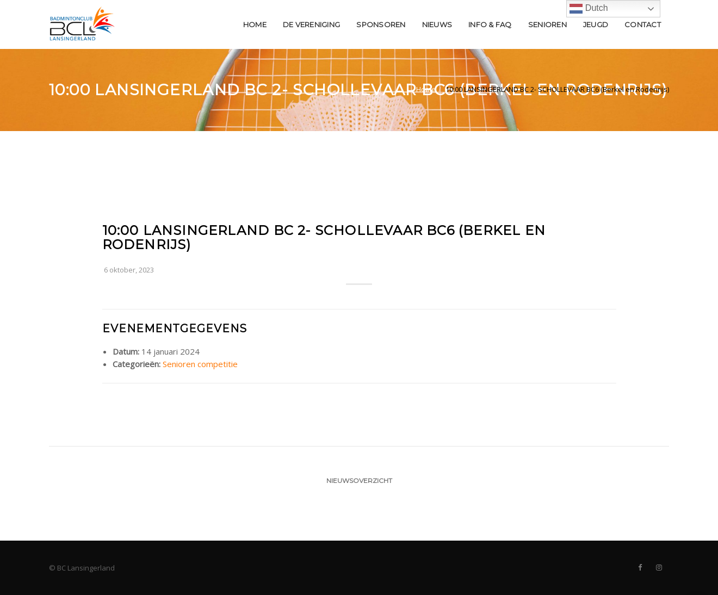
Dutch (589, 8)
